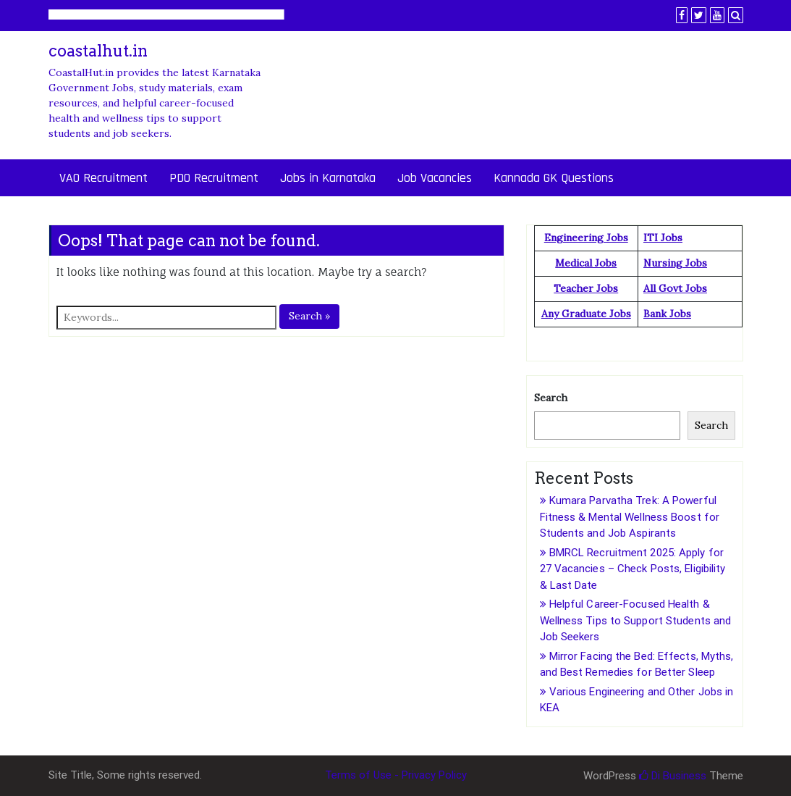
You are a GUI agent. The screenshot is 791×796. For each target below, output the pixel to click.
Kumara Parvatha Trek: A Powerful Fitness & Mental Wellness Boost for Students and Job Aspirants (630, 517)
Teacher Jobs (586, 288)
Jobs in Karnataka (328, 177)
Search (550, 397)
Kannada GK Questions (554, 177)
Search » (309, 315)
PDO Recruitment (213, 177)
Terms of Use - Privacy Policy (396, 775)
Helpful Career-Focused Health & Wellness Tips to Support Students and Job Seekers (636, 620)
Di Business (672, 775)
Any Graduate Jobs (586, 313)
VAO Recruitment (103, 177)
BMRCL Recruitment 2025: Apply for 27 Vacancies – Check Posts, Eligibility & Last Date (633, 569)
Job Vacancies (434, 177)
